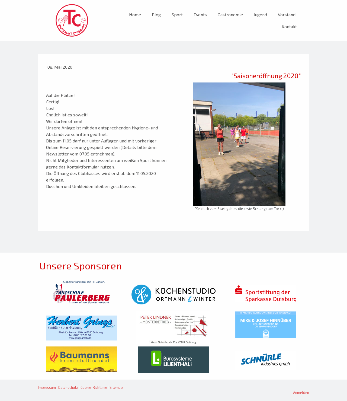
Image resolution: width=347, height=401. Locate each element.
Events (200, 14)
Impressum (47, 387)
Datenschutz (68, 387)
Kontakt (289, 26)
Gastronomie (230, 14)
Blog (156, 14)
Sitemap (116, 387)
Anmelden (301, 392)
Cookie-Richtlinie (94, 387)
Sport (177, 14)
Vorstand (286, 14)
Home (135, 14)
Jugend (260, 14)
